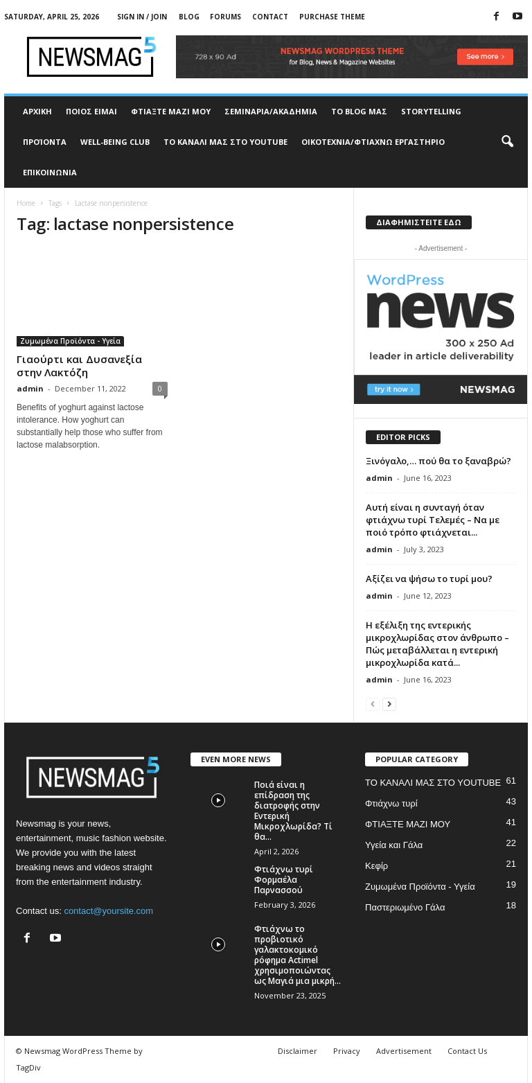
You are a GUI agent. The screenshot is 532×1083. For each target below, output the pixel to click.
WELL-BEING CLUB (115, 142)
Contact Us (467, 1051)
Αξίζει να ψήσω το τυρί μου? (429, 578)
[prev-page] (373, 703)
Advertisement (404, 1051)
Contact (270, 16)
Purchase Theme (332, 16)
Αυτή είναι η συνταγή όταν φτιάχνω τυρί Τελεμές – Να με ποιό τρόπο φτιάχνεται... (432, 519)
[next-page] (389, 703)
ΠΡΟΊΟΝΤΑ (44, 142)
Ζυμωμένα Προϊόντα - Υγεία (70, 341)
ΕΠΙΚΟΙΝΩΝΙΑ (50, 172)
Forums (225, 16)
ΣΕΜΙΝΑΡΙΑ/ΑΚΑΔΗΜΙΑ (270, 111)
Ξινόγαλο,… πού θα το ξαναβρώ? (438, 461)
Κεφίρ (376, 866)
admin (30, 388)
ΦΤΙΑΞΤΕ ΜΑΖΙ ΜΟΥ (171, 111)
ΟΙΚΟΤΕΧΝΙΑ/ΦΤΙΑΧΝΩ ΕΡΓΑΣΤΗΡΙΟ (373, 142)
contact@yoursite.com (108, 911)
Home (26, 203)
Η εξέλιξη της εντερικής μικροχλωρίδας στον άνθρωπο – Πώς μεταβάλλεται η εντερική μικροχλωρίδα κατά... (437, 644)
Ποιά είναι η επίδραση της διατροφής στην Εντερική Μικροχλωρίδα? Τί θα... (293, 811)
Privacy (346, 1051)
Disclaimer (297, 1051)
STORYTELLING (431, 111)
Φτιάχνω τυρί (391, 803)
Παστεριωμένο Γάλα (405, 907)
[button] (507, 142)
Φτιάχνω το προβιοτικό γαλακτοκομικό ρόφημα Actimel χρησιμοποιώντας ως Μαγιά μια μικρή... (297, 955)
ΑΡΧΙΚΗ (37, 111)
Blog (189, 16)
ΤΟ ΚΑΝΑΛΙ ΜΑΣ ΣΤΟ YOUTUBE (225, 142)
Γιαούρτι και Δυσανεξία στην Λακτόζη (79, 365)
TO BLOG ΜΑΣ (359, 111)
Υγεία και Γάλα (394, 845)
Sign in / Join (142, 16)
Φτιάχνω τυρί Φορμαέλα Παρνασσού (283, 879)
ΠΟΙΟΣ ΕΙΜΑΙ (91, 111)
